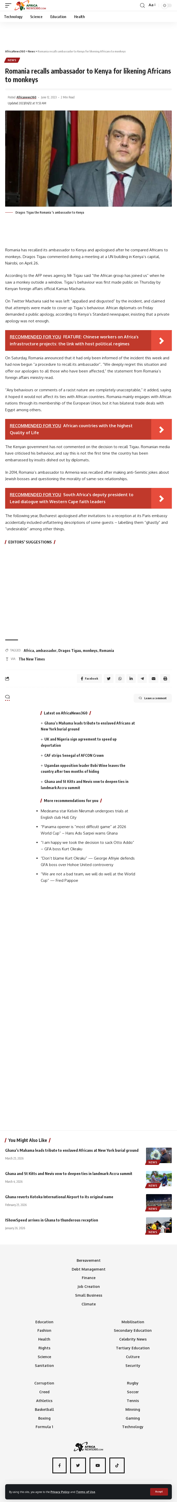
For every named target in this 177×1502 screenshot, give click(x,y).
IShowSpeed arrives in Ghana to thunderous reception (51, 1220)
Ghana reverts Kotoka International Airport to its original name (59, 1196)
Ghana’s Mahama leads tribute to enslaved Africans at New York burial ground (72, 1150)
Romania (106, 650)
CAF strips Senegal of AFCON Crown (74, 755)
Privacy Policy (60, 1491)
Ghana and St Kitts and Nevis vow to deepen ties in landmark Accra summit (68, 1173)
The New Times (32, 659)
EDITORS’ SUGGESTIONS (30, 542)
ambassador (46, 650)
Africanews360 (26, 97)
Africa (29, 650)
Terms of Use (85, 1491)
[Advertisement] (88, 33)
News (12, 60)
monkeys (90, 650)
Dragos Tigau (69, 650)
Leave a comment (153, 698)
